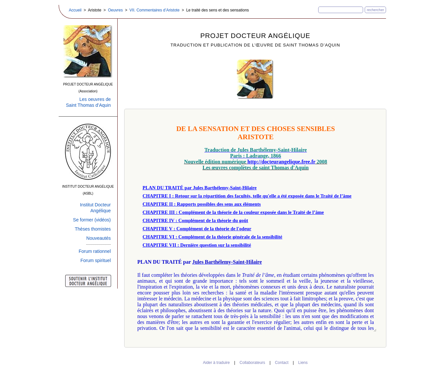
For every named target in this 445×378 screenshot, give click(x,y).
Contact (281, 362)
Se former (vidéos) (92, 219)
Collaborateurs (252, 362)
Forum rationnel (95, 251)
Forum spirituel (95, 260)
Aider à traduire (216, 362)
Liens (303, 362)
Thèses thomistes (93, 229)
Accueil (75, 10)
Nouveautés (98, 238)
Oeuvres (115, 10)
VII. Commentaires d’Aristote (154, 10)
